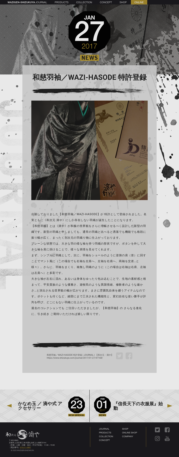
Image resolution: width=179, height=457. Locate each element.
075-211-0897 (25, 447)
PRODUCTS (105, 432)
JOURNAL (104, 428)
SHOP (125, 428)
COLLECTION (106, 436)
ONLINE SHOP (129, 432)
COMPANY (127, 436)
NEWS (89, 58)
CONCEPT (104, 440)
